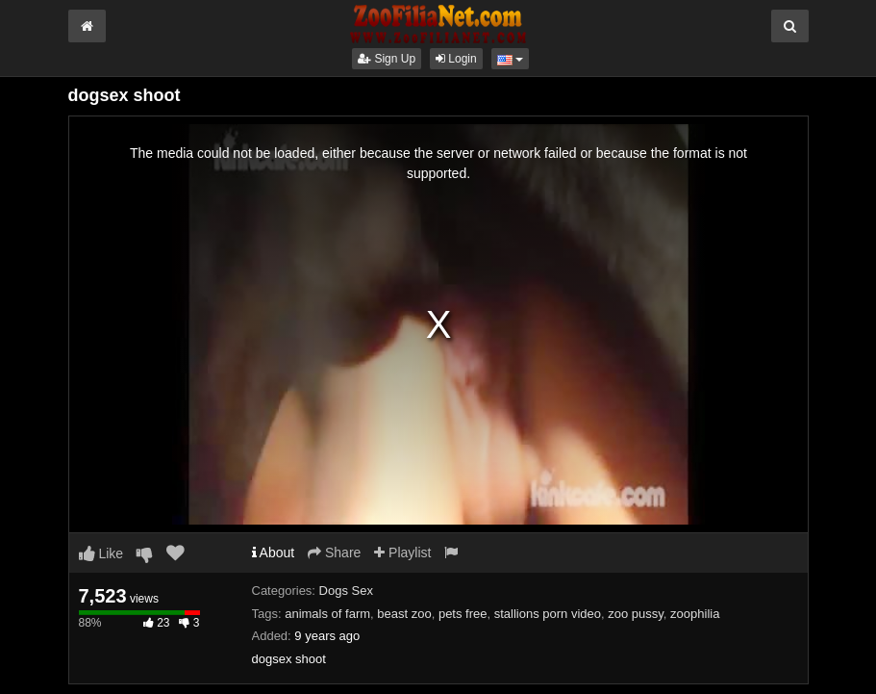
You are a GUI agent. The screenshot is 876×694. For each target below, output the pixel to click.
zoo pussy (635, 613)
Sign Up (386, 58)
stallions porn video (547, 613)
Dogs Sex (346, 590)
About (273, 552)
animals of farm (327, 613)
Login (456, 58)
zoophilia (694, 613)
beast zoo (404, 613)
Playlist (402, 552)
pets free (463, 613)
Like (101, 553)
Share (334, 552)
